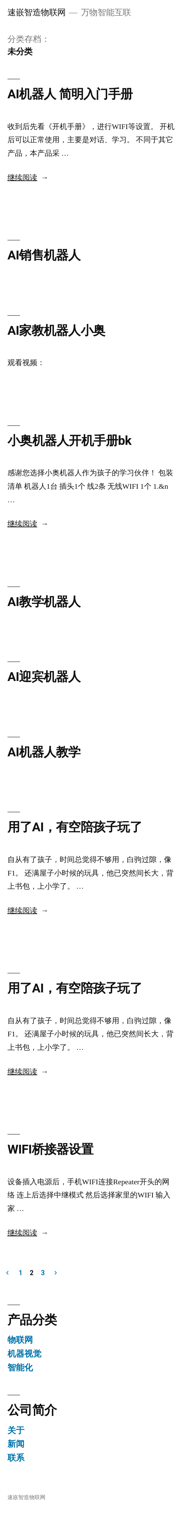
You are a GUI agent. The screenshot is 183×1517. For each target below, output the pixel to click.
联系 (15, 1458)
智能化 (20, 1367)
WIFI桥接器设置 (50, 1149)
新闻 (15, 1444)
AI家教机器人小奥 (56, 330)
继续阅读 (27, 177)
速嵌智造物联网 (36, 12)
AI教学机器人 (44, 602)
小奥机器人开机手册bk (69, 440)
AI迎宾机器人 (44, 676)
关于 (15, 1430)
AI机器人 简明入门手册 (70, 94)
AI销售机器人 (44, 255)
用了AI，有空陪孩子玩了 (74, 827)
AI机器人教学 (44, 752)
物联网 (20, 1340)
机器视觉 (24, 1354)
